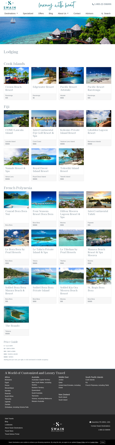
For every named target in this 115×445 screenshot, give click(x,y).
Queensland (36, 390)
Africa (7, 377)
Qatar (61, 382)
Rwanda (8, 393)
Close (102, 442)
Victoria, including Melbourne (42, 398)
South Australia (37, 393)
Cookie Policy (94, 442)
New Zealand (64, 394)
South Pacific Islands (94, 377)
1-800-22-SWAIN (101, 4)
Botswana (8, 380)
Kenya (7, 385)
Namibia (8, 391)
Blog (51, 13)
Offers (41, 13)
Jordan (61, 380)
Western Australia (38, 401)
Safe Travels (9, 418)
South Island (63, 400)
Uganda (7, 402)
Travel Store (9, 431)
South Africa (9, 396)
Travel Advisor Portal (12, 434)
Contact (76, 13)
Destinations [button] (10, 13)
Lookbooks (8, 425)
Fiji (87, 382)
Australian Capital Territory (41, 380)
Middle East (64, 377)
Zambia (7, 404)
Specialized (28, 13)
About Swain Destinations (14, 428)
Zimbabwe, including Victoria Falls (17, 407)
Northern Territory (38, 387)
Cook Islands (90, 380)
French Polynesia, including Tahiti (97, 385)
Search (106, 13)
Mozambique (9, 388)
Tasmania (35, 396)
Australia (35, 377)
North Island (63, 397)
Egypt (7, 382)
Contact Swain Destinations (100, 426)
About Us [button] (62, 13)
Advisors (89, 13)
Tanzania (8, 399)
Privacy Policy (81, 442)
